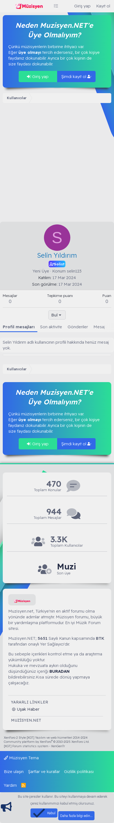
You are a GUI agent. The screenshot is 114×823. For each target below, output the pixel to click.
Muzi (66, 566)
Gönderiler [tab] (78, 326)
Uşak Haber (27, 709)
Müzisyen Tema (21, 757)
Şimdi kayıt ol (76, 76)
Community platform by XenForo (47, 742)
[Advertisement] (57, 164)
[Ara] (66, 6)
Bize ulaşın (14, 771)
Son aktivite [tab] (51, 326)
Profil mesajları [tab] (19, 326)
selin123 (74, 271)
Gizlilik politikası (79, 771)
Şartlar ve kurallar (44, 771)
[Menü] (7, 6)
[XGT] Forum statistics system (34, 746)
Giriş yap (38, 76)
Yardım (10, 785)
